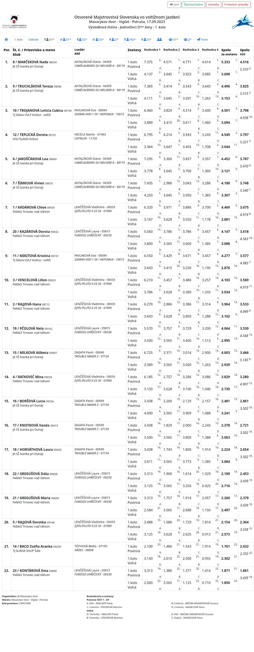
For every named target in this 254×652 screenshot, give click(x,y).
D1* (49, 39)
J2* (113, 39)
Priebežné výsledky (236, 4)
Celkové (33, 39)
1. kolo (18, 39)
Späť (174, 4)
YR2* (130, 39)
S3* (146, 39)
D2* (82, 39)
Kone (202, 39)
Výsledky (213, 4)
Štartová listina (193, 4)
